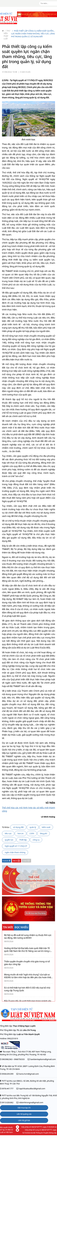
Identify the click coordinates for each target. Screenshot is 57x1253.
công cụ (36, 839)
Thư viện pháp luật (7, 34)
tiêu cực (8, 833)
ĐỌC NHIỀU (21, 927)
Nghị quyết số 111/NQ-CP (16, 846)
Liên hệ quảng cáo (24, 1114)
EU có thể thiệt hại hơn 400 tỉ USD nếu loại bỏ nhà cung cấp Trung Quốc (27, 989)
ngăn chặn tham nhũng (15, 852)
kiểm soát (46, 827)
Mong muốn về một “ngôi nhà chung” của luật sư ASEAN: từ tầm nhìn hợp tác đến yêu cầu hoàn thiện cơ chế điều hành (28, 976)
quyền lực (9, 839)
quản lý (32, 827)
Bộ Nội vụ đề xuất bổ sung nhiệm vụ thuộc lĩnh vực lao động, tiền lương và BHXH (27, 936)
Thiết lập (23, 839)
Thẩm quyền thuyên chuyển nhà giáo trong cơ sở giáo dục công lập (27, 963)
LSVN (31, 833)
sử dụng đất (18, 827)
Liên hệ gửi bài (24, 1120)
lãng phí (43, 833)
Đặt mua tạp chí (24, 1107)
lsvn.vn (20, 833)
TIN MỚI (8, 927)
